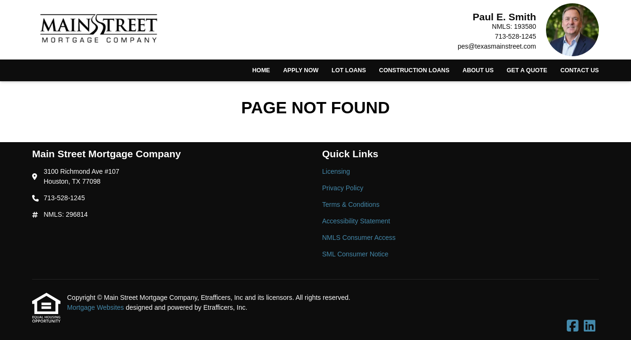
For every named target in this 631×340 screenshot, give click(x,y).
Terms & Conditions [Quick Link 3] (350, 204)
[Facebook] (573, 326)
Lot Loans (349, 70)
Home (261, 70)
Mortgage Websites (96, 307)
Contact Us (579, 70)
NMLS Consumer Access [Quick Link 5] (359, 237)
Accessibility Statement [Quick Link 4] (356, 221)
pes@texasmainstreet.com (497, 46)
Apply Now (300, 70)
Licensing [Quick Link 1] (336, 171)
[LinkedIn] (590, 326)
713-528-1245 (515, 36)
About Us (478, 70)
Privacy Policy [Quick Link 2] (342, 188)
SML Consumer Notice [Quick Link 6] (355, 254)
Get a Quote (527, 70)
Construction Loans (414, 70)
